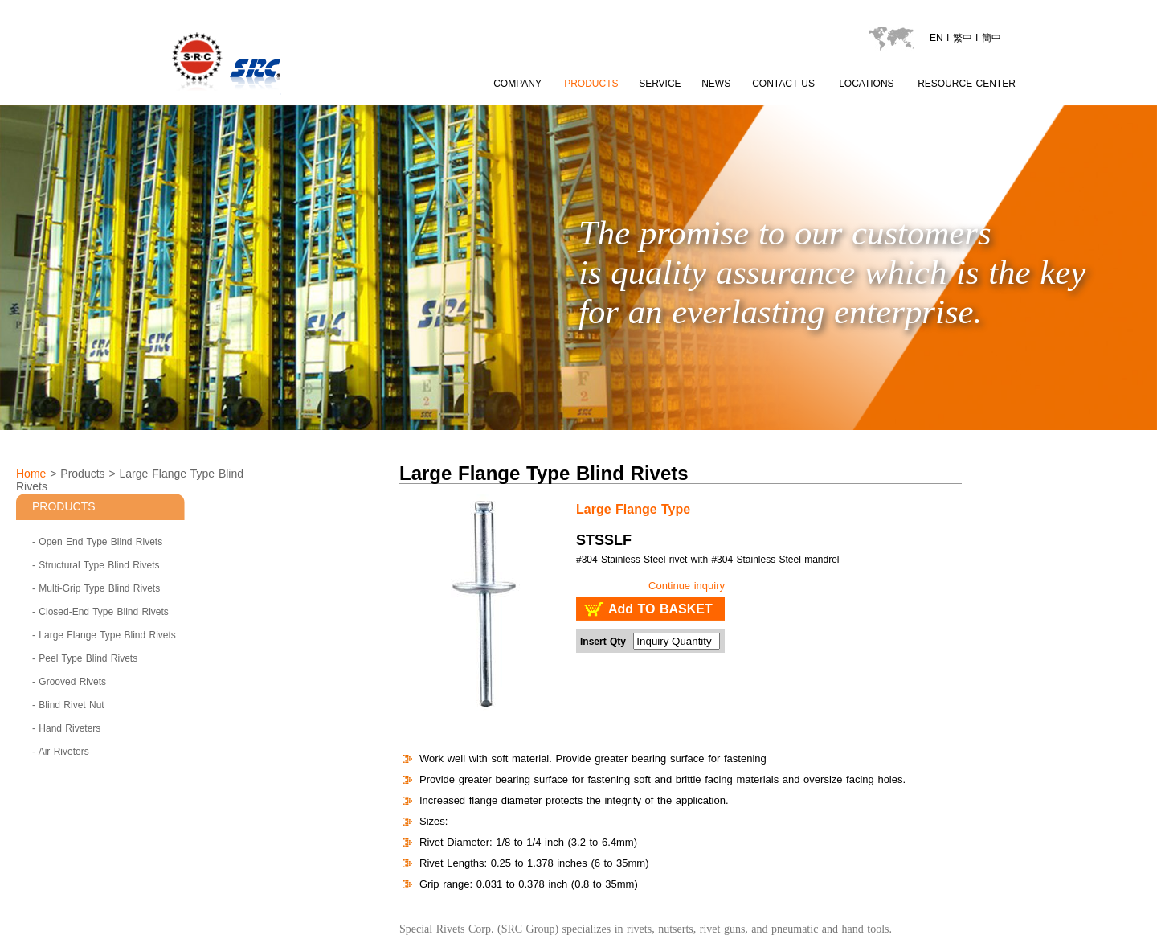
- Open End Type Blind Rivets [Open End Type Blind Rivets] (97, 541)
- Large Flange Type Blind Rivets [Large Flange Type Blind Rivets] (104, 635)
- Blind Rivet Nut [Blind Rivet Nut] (68, 705)
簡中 (991, 37)
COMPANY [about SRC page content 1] (517, 83)
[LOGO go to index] (285, 97)
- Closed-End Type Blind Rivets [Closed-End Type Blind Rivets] (100, 611)
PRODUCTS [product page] (591, 83)
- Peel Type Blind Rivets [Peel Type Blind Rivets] (84, 658)
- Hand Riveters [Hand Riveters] (66, 728)
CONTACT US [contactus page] (783, 83)
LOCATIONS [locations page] (866, 83)
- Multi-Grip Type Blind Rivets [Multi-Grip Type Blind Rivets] (96, 588)
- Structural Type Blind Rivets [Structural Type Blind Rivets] (96, 565)
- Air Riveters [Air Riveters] (60, 751)
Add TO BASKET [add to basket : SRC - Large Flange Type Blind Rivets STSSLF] (660, 609)
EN (936, 37)
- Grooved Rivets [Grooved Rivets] (69, 681)
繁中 (962, 37)
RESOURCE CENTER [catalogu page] (967, 83)
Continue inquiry (686, 586)
